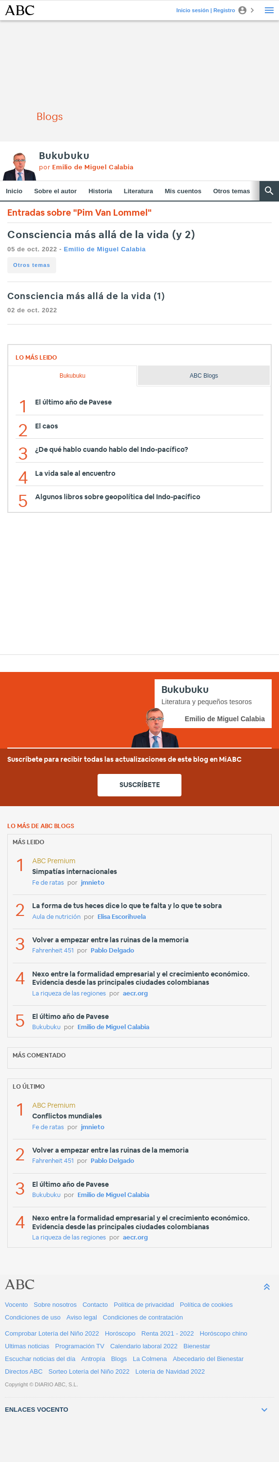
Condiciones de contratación (143, 1317)
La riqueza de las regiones (69, 994)
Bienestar (196, 1346)
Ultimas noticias (27, 1346)
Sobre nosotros (55, 1304)
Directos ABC (23, 1371)
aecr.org (135, 994)
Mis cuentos (183, 191)
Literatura (138, 191)
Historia (100, 191)
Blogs (119, 1358)
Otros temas (231, 191)
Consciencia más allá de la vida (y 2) (101, 235)
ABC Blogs (204, 375)
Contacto (95, 1304)
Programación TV (79, 1346)
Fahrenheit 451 (53, 951)
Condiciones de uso (32, 1317)
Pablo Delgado (112, 951)
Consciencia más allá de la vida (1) (86, 296)
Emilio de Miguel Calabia (105, 249)
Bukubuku (64, 156)
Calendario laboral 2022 (144, 1346)
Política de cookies (206, 1304)
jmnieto (92, 883)
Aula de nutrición (56, 917)
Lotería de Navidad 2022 (170, 1371)
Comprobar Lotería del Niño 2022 (52, 1333)
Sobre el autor (55, 191)
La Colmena (150, 1358)
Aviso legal (81, 1317)
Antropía (93, 1358)
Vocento (16, 1304)
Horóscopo (120, 1333)
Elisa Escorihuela (122, 917)
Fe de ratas (48, 883)
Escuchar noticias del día (40, 1358)
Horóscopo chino (224, 1333)
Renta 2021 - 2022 (167, 1333)
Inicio (14, 191)
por (86, 167)
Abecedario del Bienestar (208, 1358)
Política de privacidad (144, 1304)
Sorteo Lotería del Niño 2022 (88, 1371)
